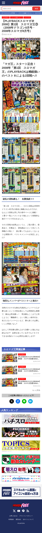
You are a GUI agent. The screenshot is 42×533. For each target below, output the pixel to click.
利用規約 (11, 519)
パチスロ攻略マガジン (16, 17)
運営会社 (18, 519)
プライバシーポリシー (26, 516)
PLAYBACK (6, 17)
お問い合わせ (13, 516)
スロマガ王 (27, 17)
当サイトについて (28, 519)
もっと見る (36, 390)
